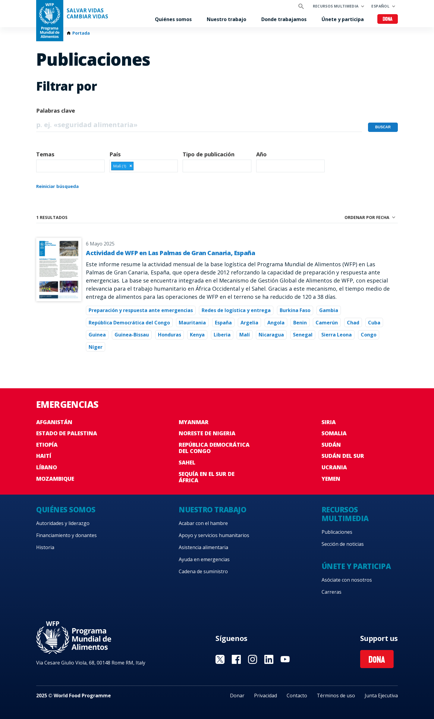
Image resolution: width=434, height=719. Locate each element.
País (115, 154)
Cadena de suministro (203, 571)
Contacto (297, 695)
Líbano (46, 467)
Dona (388, 19)
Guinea (97, 334)
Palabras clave (55, 110)
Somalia (334, 433)
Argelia (249, 322)
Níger (95, 347)
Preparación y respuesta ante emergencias (141, 310)
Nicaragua (271, 334)
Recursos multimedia (336, 6)
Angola (276, 322)
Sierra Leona (336, 334)
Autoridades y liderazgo (63, 523)
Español (380, 6)
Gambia (328, 310)
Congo (368, 334)
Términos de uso (336, 695)
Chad (353, 322)
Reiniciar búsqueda (57, 186)
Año (261, 154)
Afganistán (54, 422)
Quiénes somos (173, 19)
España (223, 322)
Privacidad (265, 695)
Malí (244, 334)
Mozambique (55, 478)
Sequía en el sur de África (206, 477)
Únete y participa (343, 19)
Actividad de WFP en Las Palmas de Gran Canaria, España (170, 253)
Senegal (303, 334)
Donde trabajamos (284, 19)
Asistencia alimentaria (203, 547)
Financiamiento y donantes (66, 535)
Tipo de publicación (208, 154)
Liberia (222, 334)
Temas (45, 154)
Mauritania (192, 322)
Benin (300, 322)
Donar (237, 695)
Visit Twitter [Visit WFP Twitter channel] (220, 659)
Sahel (187, 462)
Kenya (197, 334)
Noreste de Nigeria (207, 433)
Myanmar (194, 422)
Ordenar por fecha (366, 217)
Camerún (327, 322)
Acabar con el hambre (203, 523)
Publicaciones (337, 532)
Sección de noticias (343, 544)
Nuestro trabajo (226, 19)
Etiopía (47, 444)
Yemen (331, 478)
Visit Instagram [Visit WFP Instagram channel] (252, 659)
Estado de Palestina (66, 433)
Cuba (374, 322)
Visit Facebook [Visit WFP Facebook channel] (236, 659)
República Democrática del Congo (129, 322)
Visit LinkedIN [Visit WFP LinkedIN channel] (268, 659)
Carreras (331, 592)
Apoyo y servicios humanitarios (214, 535)
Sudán (331, 444)
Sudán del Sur (343, 455)
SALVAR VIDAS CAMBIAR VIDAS (87, 14)
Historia (45, 547)
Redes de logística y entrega (236, 310)
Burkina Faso (295, 310)
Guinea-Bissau (132, 334)
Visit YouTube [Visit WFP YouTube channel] (285, 659)
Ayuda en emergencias (204, 559)
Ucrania (334, 467)
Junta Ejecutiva (381, 695)
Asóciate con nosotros (347, 580)
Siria (329, 422)
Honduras (169, 334)
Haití (43, 455)
